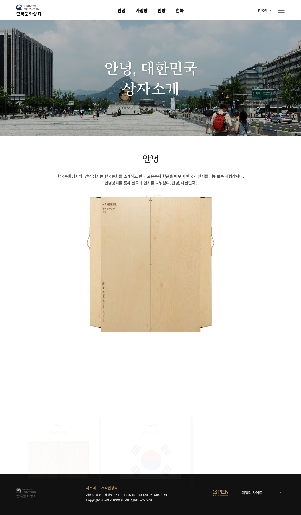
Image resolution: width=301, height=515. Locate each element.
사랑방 (141, 10)
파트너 (91, 487)
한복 (180, 10)
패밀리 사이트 (251, 492)
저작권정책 (109, 487)
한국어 (262, 10)
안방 (161, 10)
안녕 (121, 10)
